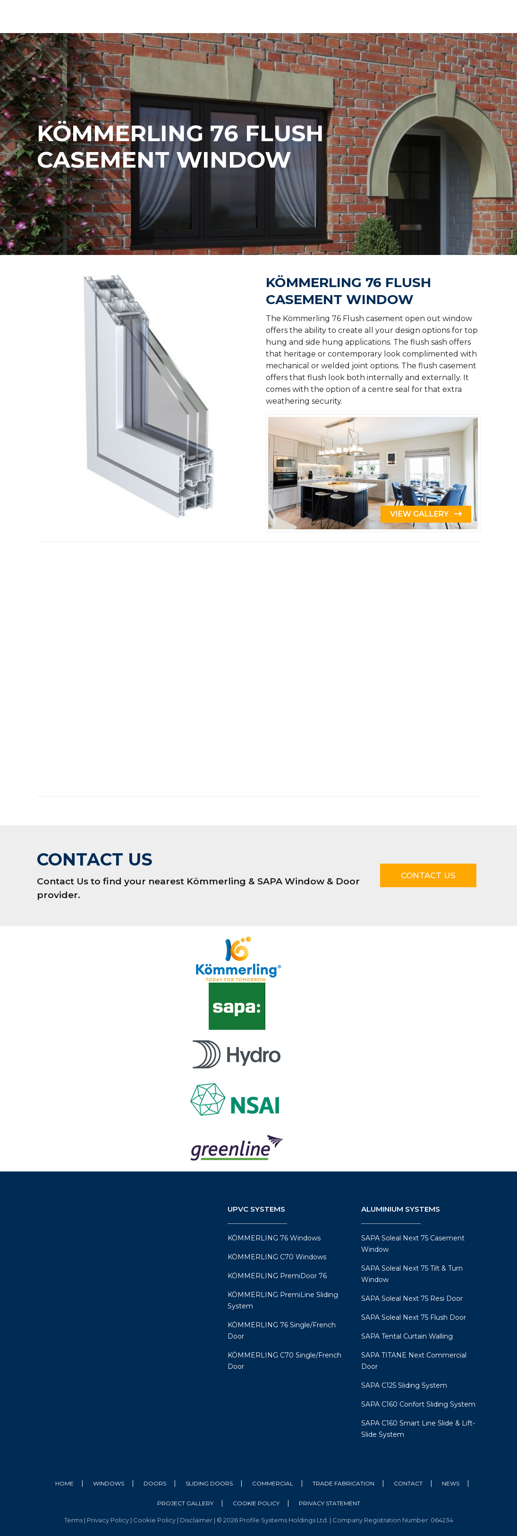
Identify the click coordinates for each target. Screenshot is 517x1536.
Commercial (272, 1483)
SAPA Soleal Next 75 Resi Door (412, 1298)
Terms (74, 1520)
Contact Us (428, 875)
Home (64, 1483)
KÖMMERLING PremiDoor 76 (277, 1276)
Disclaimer (197, 1520)
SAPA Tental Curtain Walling (407, 1336)
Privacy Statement (329, 1503)
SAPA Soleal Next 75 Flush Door (413, 1317)
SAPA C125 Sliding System (404, 1385)
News (450, 1483)
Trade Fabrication (343, 1483)
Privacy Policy (108, 1520)
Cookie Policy (256, 1503)
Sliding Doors (209, 1483)
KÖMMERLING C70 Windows (277, 1257)
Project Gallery (185, 1503)
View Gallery (426, 513)
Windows (108, 1483)
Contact (408, 1483)
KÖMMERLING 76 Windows (274, 1238)
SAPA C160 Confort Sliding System (418, 1404)
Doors (155, 1483)
